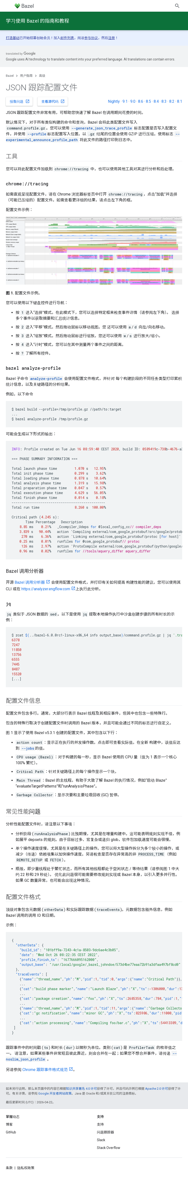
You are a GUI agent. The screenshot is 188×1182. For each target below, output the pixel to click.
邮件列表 (67, 38)
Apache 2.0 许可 (156, 1088)
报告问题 (20, 101)
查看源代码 (53, 101)
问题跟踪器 (105, 1132)
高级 (42, 75)
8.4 (156, 101)
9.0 (132, 101)
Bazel (10, 75)
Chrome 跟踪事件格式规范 (45, 1069)
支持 (100, 1124)
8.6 (140, 101)
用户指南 (26, 75)
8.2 (171, 101)
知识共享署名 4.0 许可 (81, 1088)
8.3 (164, 101)
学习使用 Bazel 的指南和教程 (37, 21)
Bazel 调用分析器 (30, 582)
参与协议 (91, 38)
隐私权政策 (25, 1168)
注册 (111, 38)
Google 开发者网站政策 (55, 1093)
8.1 (179, 101)
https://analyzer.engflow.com (45, 589)
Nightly (114, 101)
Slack (101, 1140)
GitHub (11, 1132)
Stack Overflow (108, 1148)
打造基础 (12, 38)
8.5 (148, 101)
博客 (9, 1124)
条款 (9, 1168)
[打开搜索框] (177, 6)
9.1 (125, 101)
